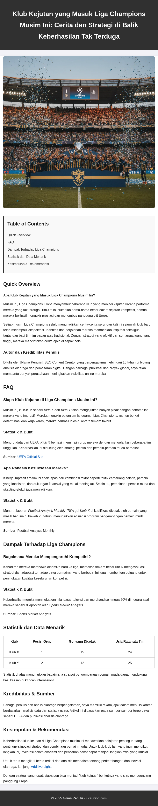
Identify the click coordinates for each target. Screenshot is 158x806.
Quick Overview (18, 235)
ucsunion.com (96, 798)
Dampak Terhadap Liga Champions (33, 249)
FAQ (10, 242)
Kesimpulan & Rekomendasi (28, 264)
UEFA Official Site (30, 457)
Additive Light (41, 766)
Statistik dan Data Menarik (26, 256)
